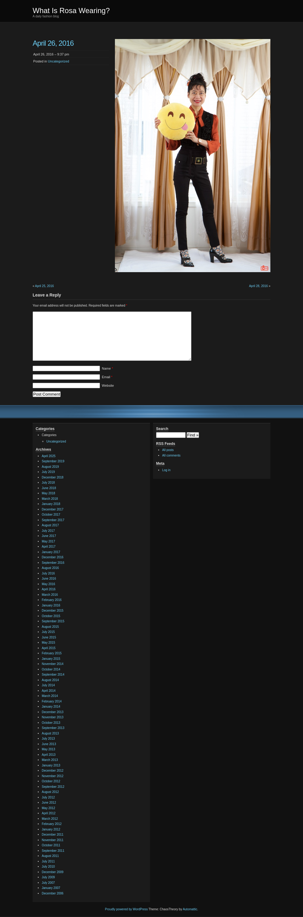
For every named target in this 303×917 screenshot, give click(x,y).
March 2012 (50, 818)
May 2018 (48, 493)
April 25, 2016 (44, 286)
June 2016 (49, 578)
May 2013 (48, 749)
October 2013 (51, 722)
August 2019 (50, 466)
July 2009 (48, 877)
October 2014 (51, 669)
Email (107, 377)
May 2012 (48, 808)
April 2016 (48, 589)
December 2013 (52, 712)
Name (107, 368)
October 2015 (51, 616)
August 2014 (50, 680)
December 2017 (52, 509)
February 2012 (52, 824)
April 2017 (48, 546)
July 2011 (48, 861)
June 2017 (49, 536)
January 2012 (51, 829)
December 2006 (52, 893)
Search (162, 429)
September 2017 (53, 520)
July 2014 (48, 685)
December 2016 (52, 557)
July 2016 (48, 573)
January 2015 (51, 658)
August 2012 (50, 792)
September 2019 (53, 461)
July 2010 (48, 866)
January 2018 (51, 504)
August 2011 (50, 856)
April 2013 (48, 754)
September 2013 (53, 728)
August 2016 (50, 568)
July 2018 (48, 482)
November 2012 (52, 776)
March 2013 (50, 760)
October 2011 (51, 845)
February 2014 (52, 701)
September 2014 (53, 674)
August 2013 (50, 733)
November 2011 (52, 840)
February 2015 (52, 653)
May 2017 (48, 541)
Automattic (190, 909)
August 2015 (50, 626)
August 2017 (50, 525)
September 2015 (53, 621)
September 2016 (53, 562)
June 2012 (49, 802)
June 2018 (49, 488)
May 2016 (48, 584)
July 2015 (48, 632)
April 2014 (48, 690)
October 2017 (51, 514)
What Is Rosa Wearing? (71, 10)
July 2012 (48, 797)
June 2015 (49, 637)
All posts (168, 450)
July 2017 (48, 530)
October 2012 (51, 781)
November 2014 (52, 664)
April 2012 (48, 813)
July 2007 (48, 882)
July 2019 (48, 472)
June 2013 (49, 744)
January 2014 (51, 706)
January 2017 (51, 552)
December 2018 (52, 477)
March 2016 (50, 594)
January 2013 (51, 765)
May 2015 (48, 642)
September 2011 (53, 850)
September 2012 (53, 786)
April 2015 (48, 648)
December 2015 (52, 610)
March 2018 (50, 498)
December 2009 (52, 872)
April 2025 (48, 456)
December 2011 (52, 834)
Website (108, 385)
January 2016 (51, 605)
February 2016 (52, 600)
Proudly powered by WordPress (126, 909)
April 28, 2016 (258, 286)
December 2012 (52, 770)
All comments (171, 455)
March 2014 (50, 696)
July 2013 (48, 738)
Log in (166, 470)
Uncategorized (58, 61)
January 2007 (51, 888)
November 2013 (52, 717)
